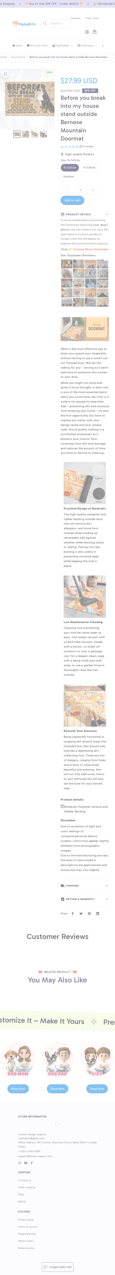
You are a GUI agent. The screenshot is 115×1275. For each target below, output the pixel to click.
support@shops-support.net (35, 1212)
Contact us (24, 1236)
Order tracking (26, 1243)
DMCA (22, 1258)
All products (18, 57)
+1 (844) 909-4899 (29, 1207)
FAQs (21, 1251)
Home (3, 57)
